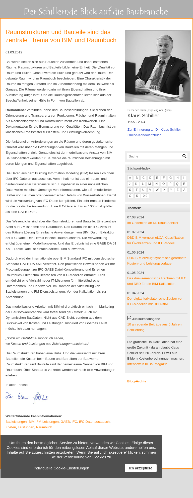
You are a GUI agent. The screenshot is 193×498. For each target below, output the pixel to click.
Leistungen (26, 427)
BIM (32, 422)
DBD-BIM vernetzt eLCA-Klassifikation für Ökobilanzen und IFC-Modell (155, 240)
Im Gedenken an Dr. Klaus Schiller (152, 223)
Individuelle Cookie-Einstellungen (61, 468)
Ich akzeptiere (140, 468)
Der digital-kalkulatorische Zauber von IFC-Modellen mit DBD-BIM (155, 301)
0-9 (145, 196)
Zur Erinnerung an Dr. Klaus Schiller (154, 129)
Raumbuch (44, 427)
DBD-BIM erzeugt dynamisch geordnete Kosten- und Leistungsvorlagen (156, 260)
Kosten (11, 427)
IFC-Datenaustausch (94, 422)
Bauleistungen (16, 422)
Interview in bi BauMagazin (147, 364)
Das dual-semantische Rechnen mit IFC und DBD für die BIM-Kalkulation (156, 281)
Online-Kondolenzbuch (144, 135)
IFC (74, 422)
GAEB (65, 422)
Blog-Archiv (136, 381)
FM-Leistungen (47, 422)
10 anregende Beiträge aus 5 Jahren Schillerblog (154, 327)
